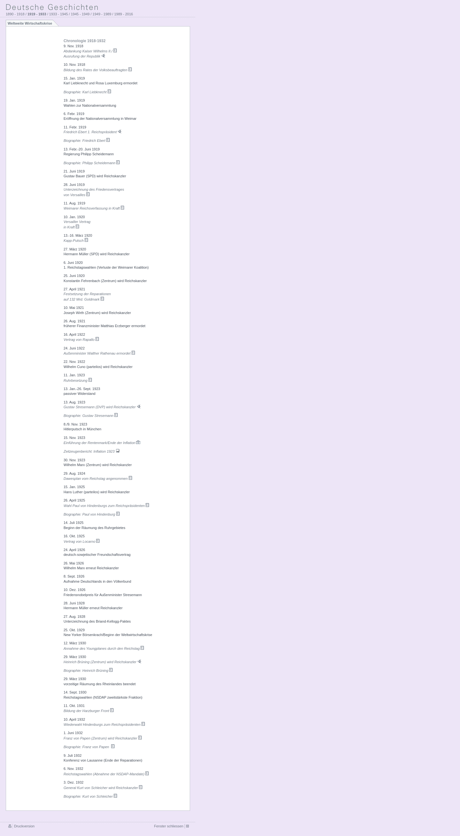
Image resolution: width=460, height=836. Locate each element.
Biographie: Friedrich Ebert (87, 140)
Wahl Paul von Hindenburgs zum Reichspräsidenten (107, 506)
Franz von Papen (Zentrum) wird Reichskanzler (103, 738)
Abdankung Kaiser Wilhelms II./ (90, 51)
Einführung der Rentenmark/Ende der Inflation (102, 443)
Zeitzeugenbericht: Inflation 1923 (92, 451)
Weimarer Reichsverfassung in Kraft (94, 208)
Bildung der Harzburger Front (89, 711)
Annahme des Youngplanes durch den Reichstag (104, 648)
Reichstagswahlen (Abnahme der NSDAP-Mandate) (106, 774)
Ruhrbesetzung (78, 380)
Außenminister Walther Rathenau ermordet (99, 353)
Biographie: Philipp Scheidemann (92, 163)
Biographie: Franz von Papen (89, 747)
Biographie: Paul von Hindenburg (92, 514)
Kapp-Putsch (76, 240)
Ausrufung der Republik (85, 56)
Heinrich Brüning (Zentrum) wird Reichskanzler (103, 662)
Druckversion (24, 826)
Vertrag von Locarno (82, 541)
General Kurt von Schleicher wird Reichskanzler (103, 788)
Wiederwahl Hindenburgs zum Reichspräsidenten (104, 724)
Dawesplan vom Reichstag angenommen (98, 478)
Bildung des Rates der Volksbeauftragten (98, 70)
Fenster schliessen (168, 826)
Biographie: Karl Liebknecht (87, 92)
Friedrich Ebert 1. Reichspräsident (93, 132)
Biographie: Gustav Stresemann (91, 416)
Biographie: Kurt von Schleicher (91, 796)
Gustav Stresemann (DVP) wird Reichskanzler (103, 407)
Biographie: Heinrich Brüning (88, 670)
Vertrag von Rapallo (81, 339)
